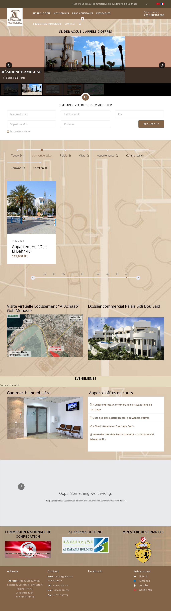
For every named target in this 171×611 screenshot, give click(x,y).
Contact (70, 23)
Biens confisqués (82, 13)
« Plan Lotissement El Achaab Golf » (112, 426)
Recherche (151, 124)
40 (98, 274)
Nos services (61, 13)
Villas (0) (84, 155)
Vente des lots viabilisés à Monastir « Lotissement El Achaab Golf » (122, 437)
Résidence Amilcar (22, 72)
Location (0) (40, 168)
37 (72, 274)
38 (81, 274)
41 (108, 274)
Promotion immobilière (47, 23)
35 (53, 274)
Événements (103, 13)
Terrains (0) (18, 168)
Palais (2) (65, 155)
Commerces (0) (135, 155)
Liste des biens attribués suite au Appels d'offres (119, 417)
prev (9, 65)
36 (63, 274)
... (90, 274)
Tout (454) (17, 155)
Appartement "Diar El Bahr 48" (29, 249)
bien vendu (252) (42, 155)
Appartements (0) (107, 155)
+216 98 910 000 (154, 15)
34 (44, 274)
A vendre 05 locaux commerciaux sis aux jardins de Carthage (110, 3)
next (162, 65)
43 (126, 274)
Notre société (41, 13)
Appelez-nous (151, 12)
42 (117, 274)
